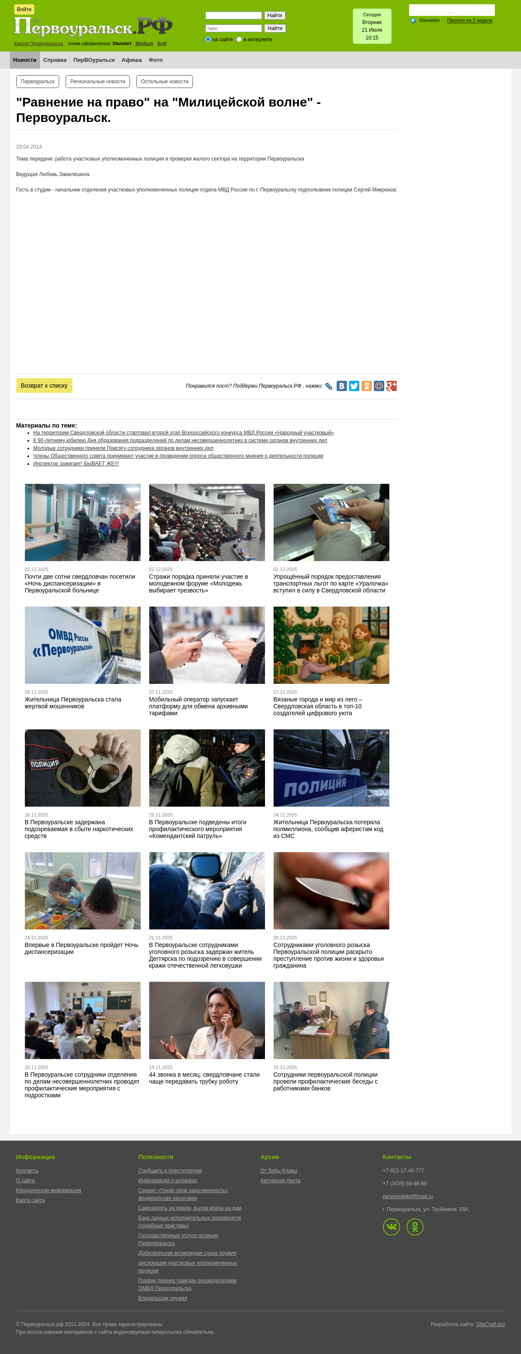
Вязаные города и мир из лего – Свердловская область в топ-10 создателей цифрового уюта (318, 706)
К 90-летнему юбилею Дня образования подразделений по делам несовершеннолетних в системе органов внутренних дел (180, 440)
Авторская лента (281, 1181)
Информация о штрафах (168, 1181)
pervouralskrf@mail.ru (408, 1196)
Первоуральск (37, 82)
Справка (54, 60)
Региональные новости (97, 82)
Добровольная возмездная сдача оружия (188, 1253)
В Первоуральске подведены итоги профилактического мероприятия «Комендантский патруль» (198, 829)
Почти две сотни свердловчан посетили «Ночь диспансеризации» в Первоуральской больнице (80, 583)
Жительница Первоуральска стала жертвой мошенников (73, 703)
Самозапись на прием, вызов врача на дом (190, 1208)
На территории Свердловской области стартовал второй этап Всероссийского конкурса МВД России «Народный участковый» (183, 433)
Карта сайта (30, 1200)
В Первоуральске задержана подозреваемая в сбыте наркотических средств (79, 829)
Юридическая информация (48, 1190)
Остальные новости (164, 82)
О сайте (25, 1181)
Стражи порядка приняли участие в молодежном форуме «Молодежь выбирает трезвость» (198, 583)
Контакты (27, 1171)
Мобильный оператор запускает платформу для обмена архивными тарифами (198, 706)
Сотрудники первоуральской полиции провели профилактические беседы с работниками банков (326, 1081)
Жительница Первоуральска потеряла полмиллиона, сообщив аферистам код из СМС (329, 829)
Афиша (132, 60)
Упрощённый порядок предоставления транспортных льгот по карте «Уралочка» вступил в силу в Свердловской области (331, 583)
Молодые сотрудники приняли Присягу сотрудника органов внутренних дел (123, 448)
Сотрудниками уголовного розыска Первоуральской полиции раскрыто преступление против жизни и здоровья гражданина (329, 955)
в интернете (258, 39)
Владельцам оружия (163, 1298)
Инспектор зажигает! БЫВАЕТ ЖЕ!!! (76, 464)
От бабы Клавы (279, 1171)
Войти (24, 9)
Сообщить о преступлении (170, 1171)
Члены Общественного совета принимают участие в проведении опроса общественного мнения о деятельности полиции (178, 456)
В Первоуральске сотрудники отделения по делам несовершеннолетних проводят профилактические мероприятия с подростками (82, 1085)
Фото (156, 60)
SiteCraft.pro (490, 1324)
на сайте (222, 39)
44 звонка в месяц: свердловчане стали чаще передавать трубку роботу (204, 1078)
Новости (25, 60)
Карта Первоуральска (38, 43)
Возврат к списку (44, 385)
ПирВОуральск (94, 60)
